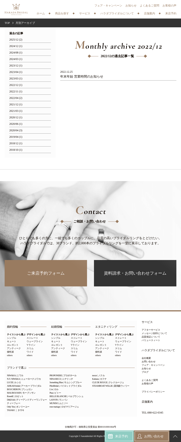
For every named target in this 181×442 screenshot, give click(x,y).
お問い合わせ (149, 361)
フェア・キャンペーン (108, 5)
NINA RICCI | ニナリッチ (61, 379)
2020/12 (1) (15, 117)
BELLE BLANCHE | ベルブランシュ (66, 396)
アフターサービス (151, 330)
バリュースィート (151, 340)
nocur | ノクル (98, 375)
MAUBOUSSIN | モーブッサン (21, 393)
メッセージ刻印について (154, 333)
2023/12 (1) (15, 65)
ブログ (145, 372)
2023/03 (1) (15, 78)
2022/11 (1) (15, 91)
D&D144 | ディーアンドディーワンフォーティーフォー (27, 401)
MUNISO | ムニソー (59, 403)
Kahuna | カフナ (99, 379)
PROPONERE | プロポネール (63, 375)
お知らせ (131, 5)
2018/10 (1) (15, 149)
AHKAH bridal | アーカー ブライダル (24, 386)
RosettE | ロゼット (15, 396)
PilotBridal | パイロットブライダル (66, 386)
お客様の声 (169, 5)
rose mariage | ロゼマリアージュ (64, 406)
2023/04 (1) (15, 72)
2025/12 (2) (15, 39)
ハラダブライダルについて (158, 350)
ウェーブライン (35, 341)
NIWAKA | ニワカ (15, 375)
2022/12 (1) (15, 85)
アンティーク (14, 348)
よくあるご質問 (149, 5)
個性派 (10, 352)
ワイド (30, 352)
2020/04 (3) (15, 130)
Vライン (31, 345)
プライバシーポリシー (153, 391)
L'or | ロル (54, 389)
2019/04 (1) (15, 136)
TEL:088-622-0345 (152, 412)
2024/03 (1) (15, 59)
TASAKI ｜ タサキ (15, 410)
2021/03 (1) (15, 111)
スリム (30, 348)
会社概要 (146, 358)
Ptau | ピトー (55, 393)
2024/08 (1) (15, 52)
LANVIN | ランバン (59, 399)
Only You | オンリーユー (18, 406)
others (9, 355)
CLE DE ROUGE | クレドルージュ (108, 382)
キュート (11, 341)
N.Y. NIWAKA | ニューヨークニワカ (24, 379)
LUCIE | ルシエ (14, 382)
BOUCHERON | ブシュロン (20, 389)
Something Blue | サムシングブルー (66, 382)
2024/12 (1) (15, 46)
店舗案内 (147, 401)
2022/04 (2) (15, 98)
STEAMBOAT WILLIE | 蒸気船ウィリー (110, 386)
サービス (147, 322)
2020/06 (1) (15, 123)
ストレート (32, 338)
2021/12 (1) (15, 104)
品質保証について (151, 336)
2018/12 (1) (15, 143)
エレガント (13, 345)
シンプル (11, 338)
